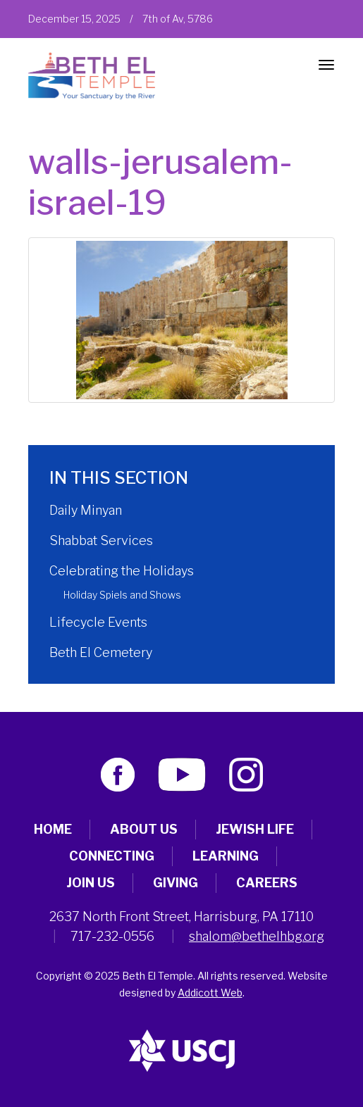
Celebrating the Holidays (121, 570)
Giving (175, 882)
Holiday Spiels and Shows (122, 595)
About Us (144, 829)
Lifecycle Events (98, 622)
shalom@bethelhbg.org (256, 936)
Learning (225, 856)
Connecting (111, 856)
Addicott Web (210, 993)
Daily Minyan (85, 510)
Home (53, 829)
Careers (266, 882)
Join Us (90, 882)
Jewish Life (255, 829)
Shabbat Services (101, 540)
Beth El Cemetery (100, 652)
